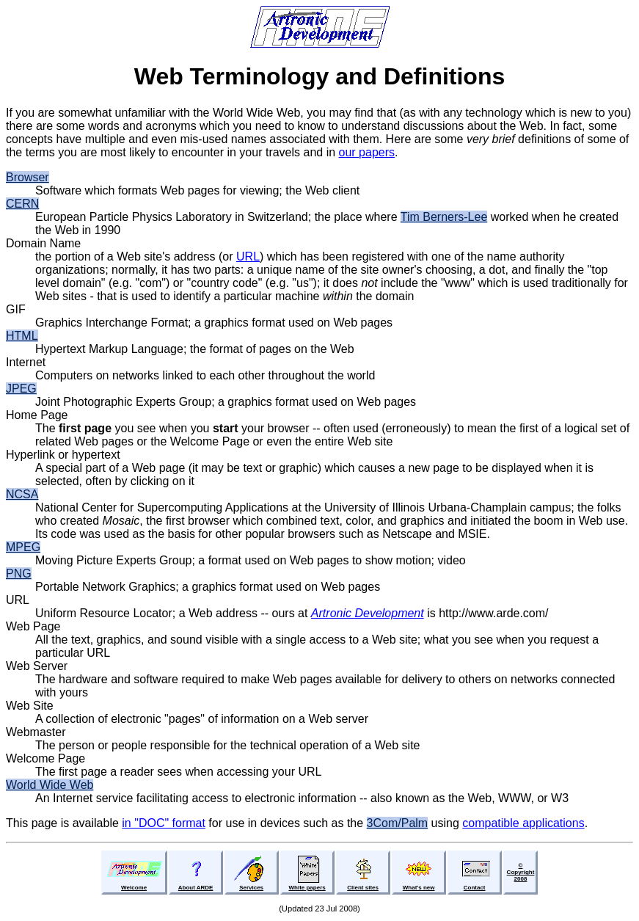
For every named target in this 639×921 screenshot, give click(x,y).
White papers (306, 887)
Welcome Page (45, 758)
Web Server (36, 666)
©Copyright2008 (521, 872)
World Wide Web (49, 785)
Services (251, 887)
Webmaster (36, 732)
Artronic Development (367, 613)
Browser (27, 177)
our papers (367, 152)
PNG (19, 573)
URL (248, 256)
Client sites (363, 887)
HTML (22, 336)
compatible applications (523, 823)
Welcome (134, 887)
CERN (22, 203)
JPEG (21, 388)
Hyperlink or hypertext (63, 454)
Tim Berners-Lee (444, 217)
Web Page (33, 626)
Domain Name (43, 243)
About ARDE (195, 887)
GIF (16, 309)
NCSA (22, 494)
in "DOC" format (163, 823)
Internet (25, 362)
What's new (419, 887)
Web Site (30, 705)
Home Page (37, 415)
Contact (475, 887)
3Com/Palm (397, 823)
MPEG (23, 547)
